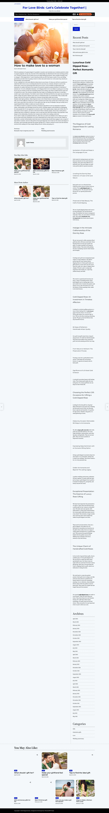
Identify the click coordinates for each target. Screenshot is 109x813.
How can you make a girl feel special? (63, 800)
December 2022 (77, 667)
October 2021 (76, 703)
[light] (75, 14)
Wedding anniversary (78, 738)
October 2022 (76, 671)
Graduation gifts (77, 732)
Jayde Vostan (23, 68)
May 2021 (75, 716)
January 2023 (76, 664)
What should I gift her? (32, 19)
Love (74, 735)
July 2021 (75, 713)
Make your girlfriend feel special (58, 19)
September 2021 (77, 706)
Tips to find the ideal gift (79, 19)
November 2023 (77, 635)
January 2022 (76, 693)
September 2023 (77, 641)
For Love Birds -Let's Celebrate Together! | (54, 7)
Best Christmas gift (58, 171)
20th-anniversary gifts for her (41, 171)
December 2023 (77, 631)
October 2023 (76, 638)
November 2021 (77, 700)
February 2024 (76, 625)
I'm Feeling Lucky (85, 14)
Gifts (74, 729)
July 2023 (75, 648)
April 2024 (75, 618)
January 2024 (76, 628)
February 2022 (76, 690)
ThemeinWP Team (49, 810)
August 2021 (76, 710)
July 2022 (75, 680)
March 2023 (76, 658)
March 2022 (76, 687)
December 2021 (77, 697)
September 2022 (77, 674)
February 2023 (76, 661)
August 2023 (76, 645)
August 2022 (76, 677)
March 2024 (76, 622)
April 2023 (75, 654)
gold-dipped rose (84, 188)
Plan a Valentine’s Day (21, 14)
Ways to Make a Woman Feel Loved (84, 800)
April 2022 (75, 684)
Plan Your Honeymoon (33, 14)
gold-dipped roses (83, 594)
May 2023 (75, 651)
